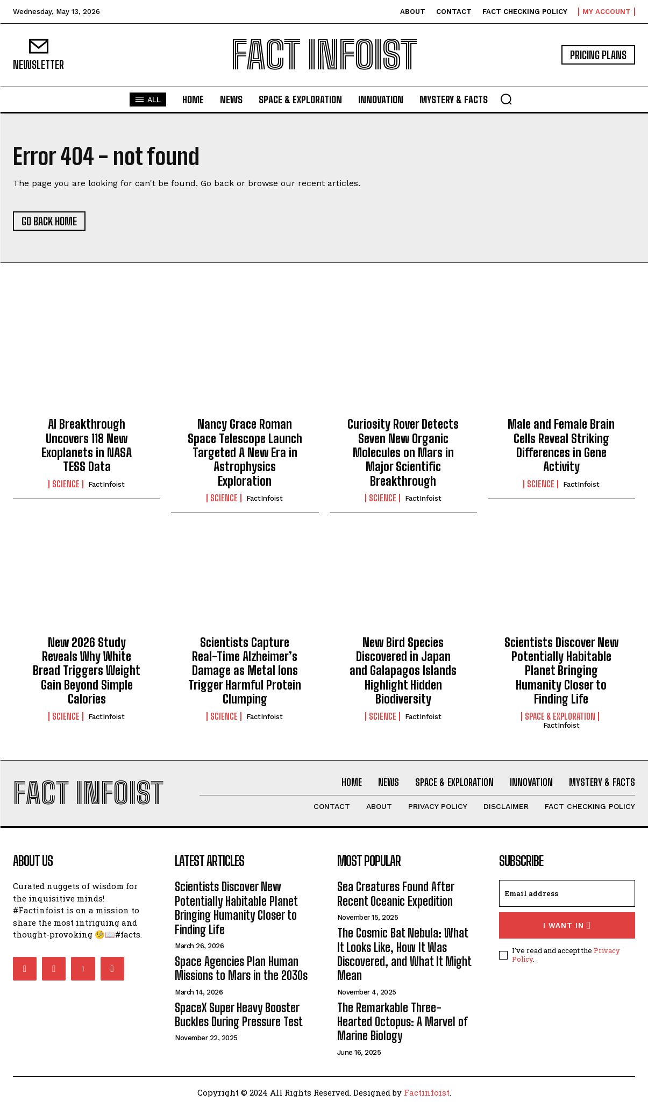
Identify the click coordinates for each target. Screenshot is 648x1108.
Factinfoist (427, 1092)
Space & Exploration (560, 716)
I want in (567, 926)
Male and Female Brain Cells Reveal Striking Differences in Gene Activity (561, 445)
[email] (567, 893)
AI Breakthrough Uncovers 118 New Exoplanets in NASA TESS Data (86, 445)
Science (66, 484)
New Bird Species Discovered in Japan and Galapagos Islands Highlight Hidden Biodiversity (403, 671)
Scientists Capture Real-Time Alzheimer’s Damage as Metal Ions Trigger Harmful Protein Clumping (244, 671)
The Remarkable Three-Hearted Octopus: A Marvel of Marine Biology (402, 1021)
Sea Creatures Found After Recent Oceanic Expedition (395, 894)
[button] (506, 99)
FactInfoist (106, 484)
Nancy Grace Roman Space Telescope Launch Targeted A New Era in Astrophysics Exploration (245, 452)
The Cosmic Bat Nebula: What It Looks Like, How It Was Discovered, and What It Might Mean (404, 954)
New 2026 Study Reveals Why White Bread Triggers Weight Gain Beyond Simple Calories (86, 671)
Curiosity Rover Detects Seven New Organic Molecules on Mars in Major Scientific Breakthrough (403, 452)
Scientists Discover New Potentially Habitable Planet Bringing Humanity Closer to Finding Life (561, 671)
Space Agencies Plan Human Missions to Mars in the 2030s (241, 968)
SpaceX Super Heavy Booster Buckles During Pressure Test (239, 1014)
